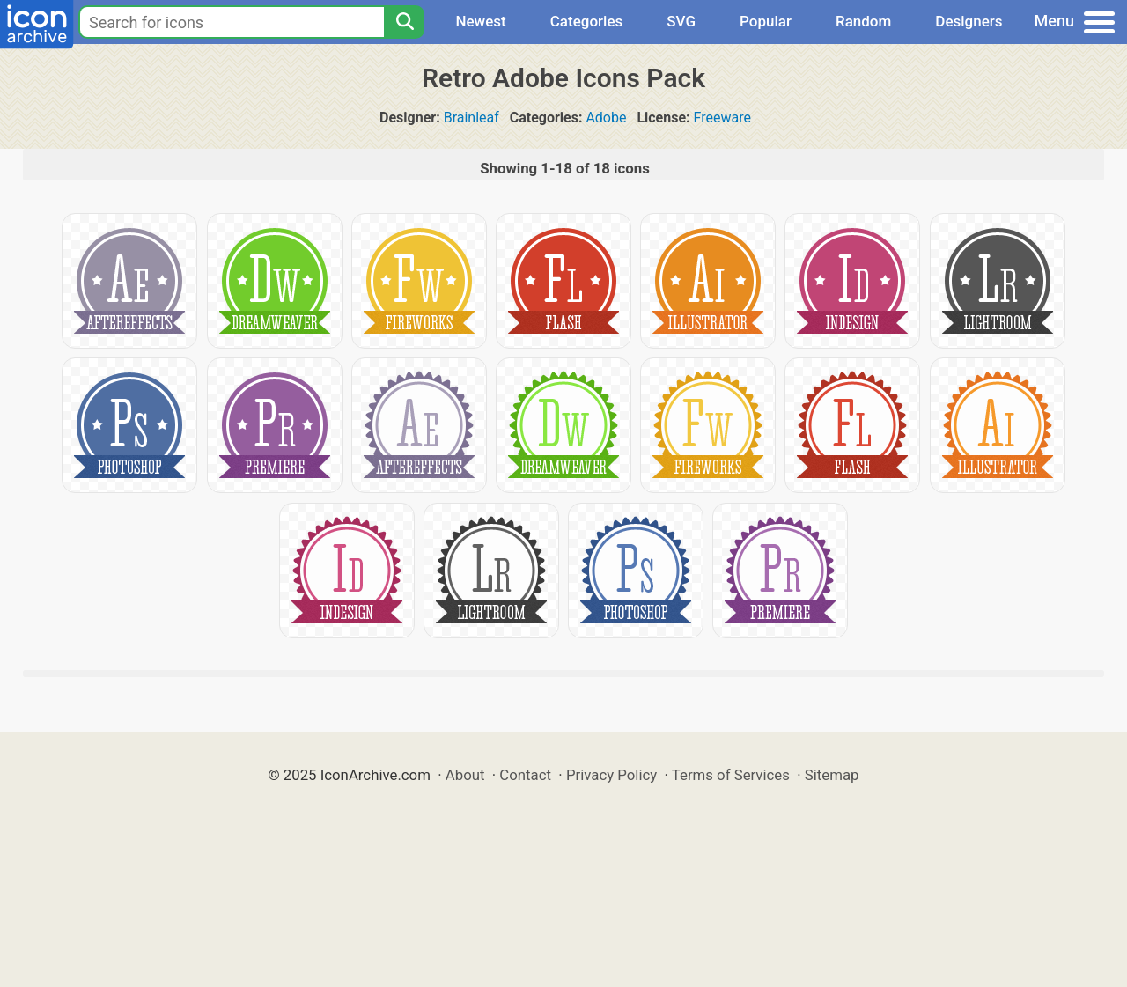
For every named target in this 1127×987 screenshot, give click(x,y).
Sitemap (832, 775)
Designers (968, 21)
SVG (681, 21)
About (465, 775)
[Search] (404, 22)
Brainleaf (471, 117)
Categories (586, 21)
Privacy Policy (611, 775)
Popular (766, 21)
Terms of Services (731, 775)
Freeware (722, 117)
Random (863, 21)
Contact (525, 775)
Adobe (606, 117)
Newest (480, 21)
